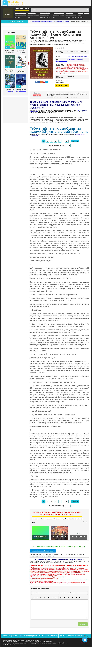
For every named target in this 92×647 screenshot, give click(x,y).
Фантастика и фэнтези (22, 15)
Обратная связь (51, 636)
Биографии (81, 17)
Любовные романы (20, 13)
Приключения (32, 13)
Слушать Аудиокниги (75, 636)
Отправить (83, 624)
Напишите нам (51, 97)
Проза (29, 17)
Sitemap (62, 636)
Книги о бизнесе (45, 13)
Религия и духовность (59, 15)
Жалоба (37, 95)
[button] (33, 597)
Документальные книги (47, 17)
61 (67, 141)
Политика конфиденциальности (31, 636)
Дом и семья (69, 13)
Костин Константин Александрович (77, 56)
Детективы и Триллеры (34, 15)
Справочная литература (72, 17)
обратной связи (63, 643)
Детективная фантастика (74, 59)
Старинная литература (72, 15)
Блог (79, 15)
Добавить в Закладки (14, 21)
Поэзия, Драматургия (84, 13)
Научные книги (44, 15)
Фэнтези (17, 17)
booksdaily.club (14, 3)
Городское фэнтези (61, 61)
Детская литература (59, 13)
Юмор (54, 17)
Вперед (75, 141)
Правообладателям (10, 636)
